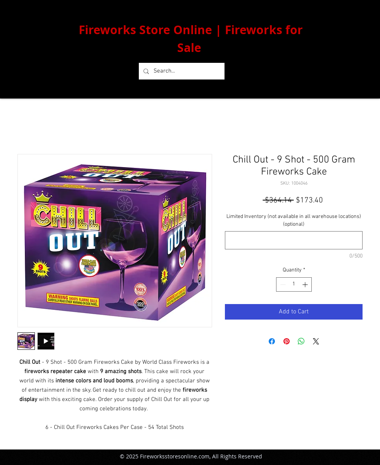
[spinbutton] (294, 284)
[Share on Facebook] (271, 341)
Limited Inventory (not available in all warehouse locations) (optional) (293, 220)
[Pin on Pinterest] (286, 341)
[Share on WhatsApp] (301, 341)
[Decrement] (282, 284)
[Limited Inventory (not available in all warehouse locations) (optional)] (293, 240)
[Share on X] (316, 341)
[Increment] (306, 284)
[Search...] (181, 71)
